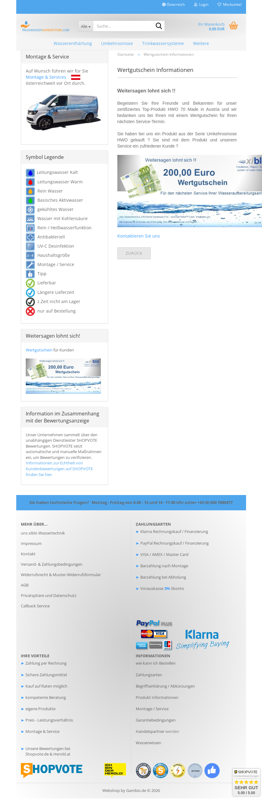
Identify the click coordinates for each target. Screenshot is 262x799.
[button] (173, 7)
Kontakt (28, 554)
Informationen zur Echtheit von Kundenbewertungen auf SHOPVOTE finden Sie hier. (59, 469)
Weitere (201, 43)
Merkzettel (229, 4)
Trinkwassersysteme (163, 43)
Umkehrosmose (117, 43)
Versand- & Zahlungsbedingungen (51, 565)
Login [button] (201, 4)
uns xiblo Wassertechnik (43, 534)
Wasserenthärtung (73, 43)
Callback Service (35, 606)
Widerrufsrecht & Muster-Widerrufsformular (61, 575)
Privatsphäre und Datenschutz (48, 596)
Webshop (111, 791)
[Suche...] (85, 26)
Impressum (31, 544)
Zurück (134, 254)
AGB (24, 585)
